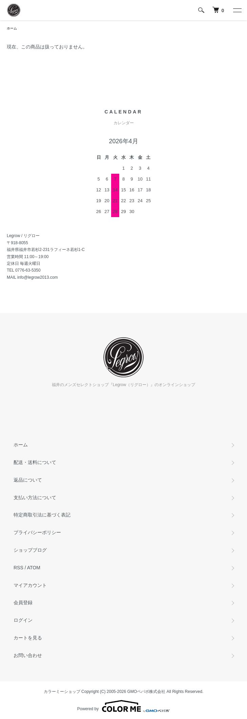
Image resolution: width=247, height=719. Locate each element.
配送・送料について (35, 462)
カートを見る (28, 637)
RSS (18, 567)
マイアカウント (30, 585)
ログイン (23, 620)
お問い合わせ (28, 655)
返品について (28, 480)
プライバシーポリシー (37, 532)
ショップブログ (30, 550)
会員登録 (23, 602)
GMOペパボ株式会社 (146, 691)
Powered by (123, 706)
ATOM (33, 567)
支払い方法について (35, 497)
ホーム (12, 28)
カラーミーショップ (62, 691)
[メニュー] (237, 10)
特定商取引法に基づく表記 (42, 514)
